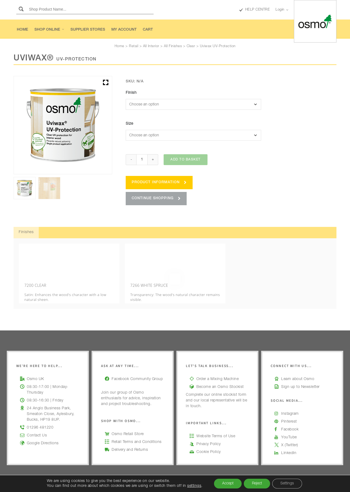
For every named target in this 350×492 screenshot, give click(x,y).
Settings (287, 483)
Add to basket (185, 159)
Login (282, 10)
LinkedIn (288, 446)
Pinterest (289, 414)
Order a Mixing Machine (217, 372)
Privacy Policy (208, 437)
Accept (228, 483)
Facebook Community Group (137, 372)
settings (194, 486)
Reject (257, 483)
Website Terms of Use (215, 429)
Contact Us (37, 428)
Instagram (290, 406)
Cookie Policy (208, 444)
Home (119, 46)
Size (129, 124)
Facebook (290, 422)
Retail (133, 46)
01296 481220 (40, 420)
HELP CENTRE (254, 10)
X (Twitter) (289, 438)
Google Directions (43, 436)
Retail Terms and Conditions (137, 434)
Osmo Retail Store (128, 427)
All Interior (151, 46)
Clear (191, 46)
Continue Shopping (156, 198)
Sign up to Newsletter (300, 379)
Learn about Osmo (297, 372)
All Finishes (173, 46)
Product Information (159, 182)
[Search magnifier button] (21, 9)
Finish (131, 93)
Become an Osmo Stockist (220, 379)
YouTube (289, 430)
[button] (105, 82)
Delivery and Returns (130, 442)
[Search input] (90, 9)
